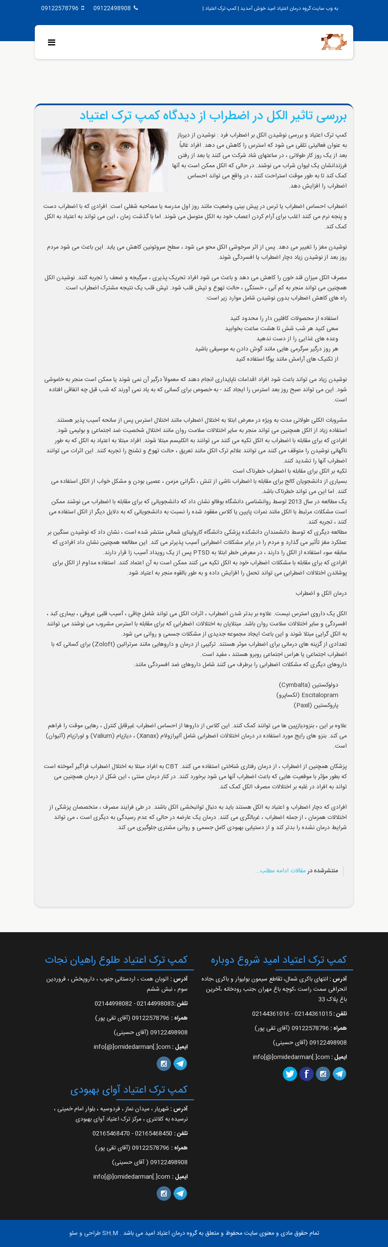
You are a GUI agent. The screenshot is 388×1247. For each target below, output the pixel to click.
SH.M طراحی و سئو (93, 1233)
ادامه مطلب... (272, 871)
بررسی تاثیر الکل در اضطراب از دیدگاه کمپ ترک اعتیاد (213, 116)
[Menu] (53, 43)
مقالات (298, 871)
